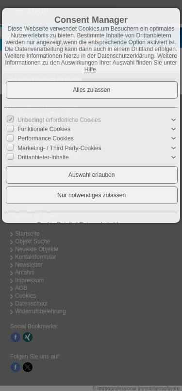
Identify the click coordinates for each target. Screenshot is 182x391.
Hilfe (90, 69)
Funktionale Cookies (43, 129)
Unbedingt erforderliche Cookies (58, 120)
